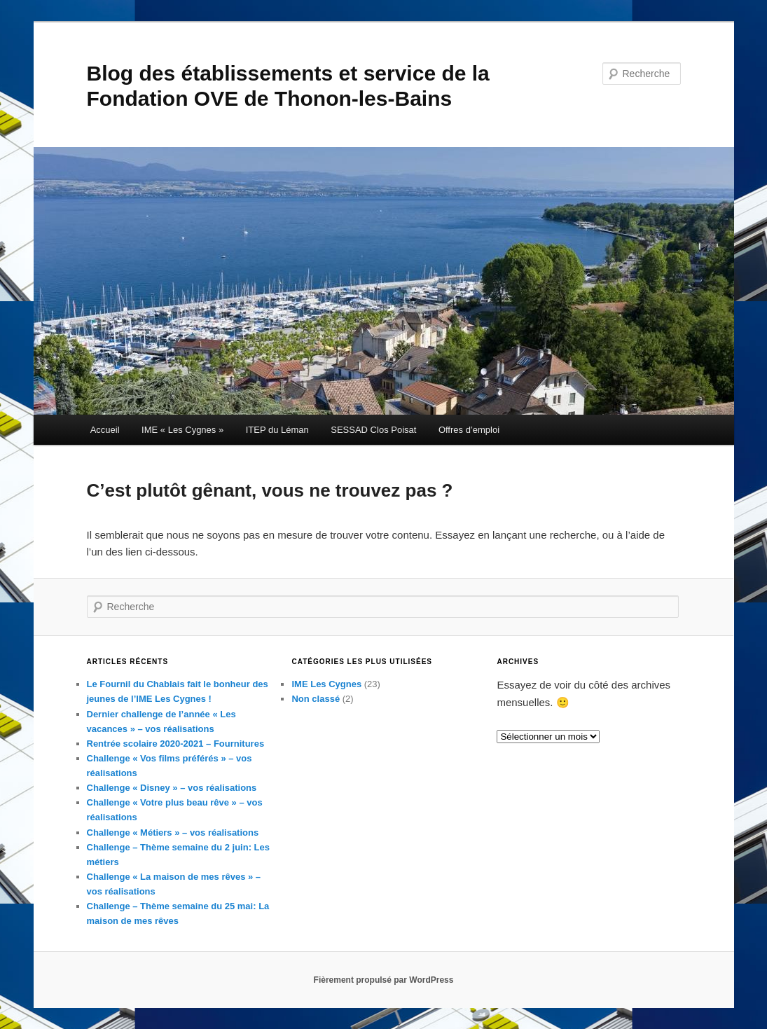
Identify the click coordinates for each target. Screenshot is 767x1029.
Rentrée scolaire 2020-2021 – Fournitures (176, 743)
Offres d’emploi (468, 429)
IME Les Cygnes (326, 684)
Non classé (315, 698)
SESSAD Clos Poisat (373, 429)
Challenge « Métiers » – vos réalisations (173, 832)
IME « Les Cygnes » (182, 429)
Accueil (105, 429)
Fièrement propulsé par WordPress (384, 980)
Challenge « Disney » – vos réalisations (172, 787)
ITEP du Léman (277, 429)
